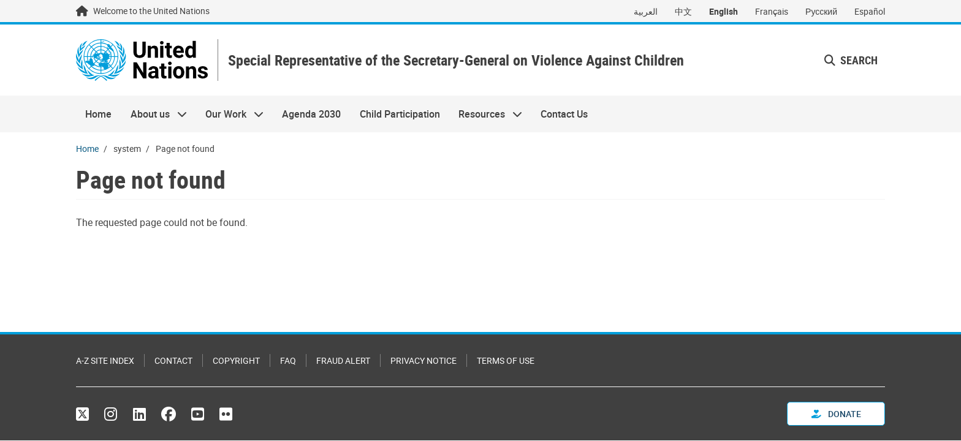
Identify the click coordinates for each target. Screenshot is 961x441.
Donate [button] (836, 414)
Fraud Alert (343, 360)
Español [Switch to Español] (869, 11)
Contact (173, 360)
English (723, 11)
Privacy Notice (423, 360)
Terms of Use (505, 360)
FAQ (288, 360)
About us (153, 114)
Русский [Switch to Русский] (821, 11)
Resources (485, 114)
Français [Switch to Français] (771, 11)
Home (98, 114)
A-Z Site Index (105, 360)
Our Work (230, 114)
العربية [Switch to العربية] (646, 11)
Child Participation (400, 114)
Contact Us (564, 114)
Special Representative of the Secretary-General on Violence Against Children (456, 60)
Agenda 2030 (311, 114)
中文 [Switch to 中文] (683, 11)
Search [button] (851, 60)
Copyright (236, 360)
